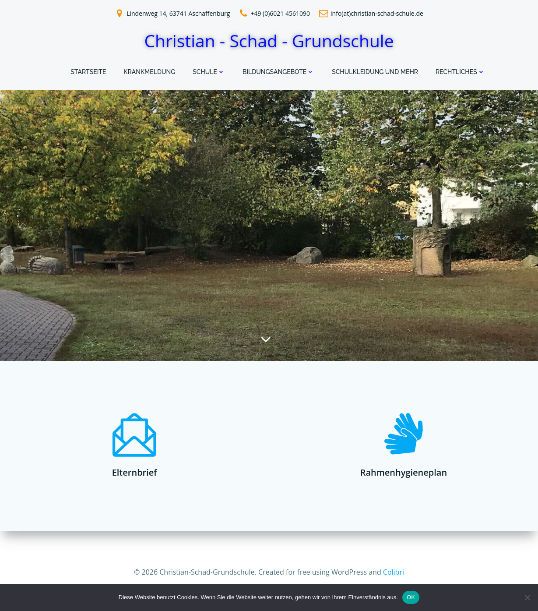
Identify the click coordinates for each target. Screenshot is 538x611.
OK (411, 597)
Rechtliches (460, 71)
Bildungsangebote (278, 71)
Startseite (88, 71)
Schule (209, 71)
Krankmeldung (149, 71)
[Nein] (527, 597)
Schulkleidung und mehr (375, 71)
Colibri (393, 571)
